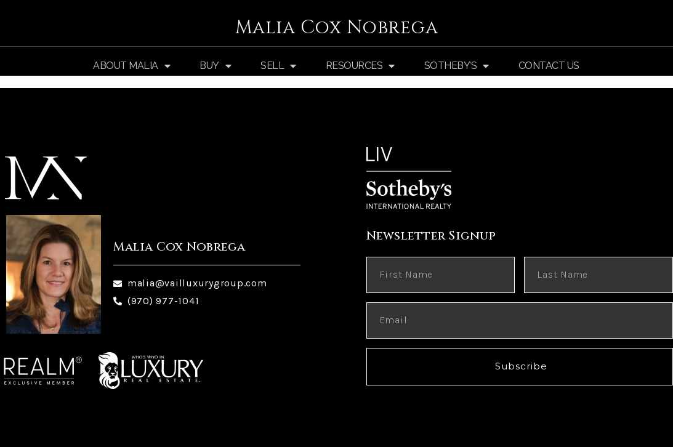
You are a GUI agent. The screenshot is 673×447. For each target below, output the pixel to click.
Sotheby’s (456, 66)
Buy (215, 66)
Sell (278, 66)
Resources (360, 66)
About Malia (131, 66)
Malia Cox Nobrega (336, 27)
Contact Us (548, 65)
